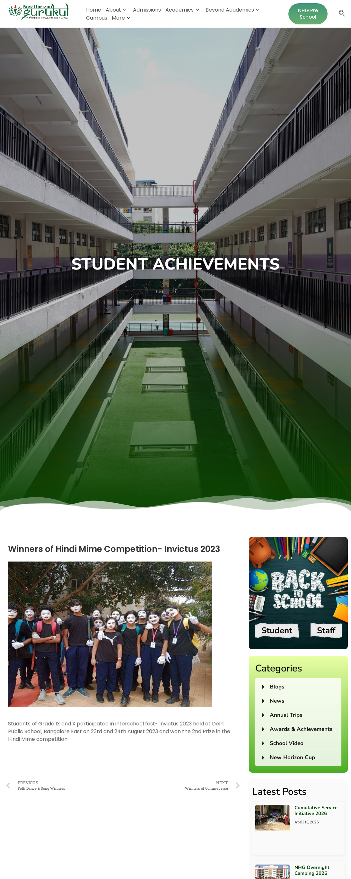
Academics (182, 9)
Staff (326, 630)
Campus (96, 18)
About (116, 9)
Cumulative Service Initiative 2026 (316, 810)
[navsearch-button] (342, 13)
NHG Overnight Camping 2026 (311, 870)
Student (276, 630)
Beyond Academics (232, 9)
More (121, 18)
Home (93, 9)
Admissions (147, 9)
